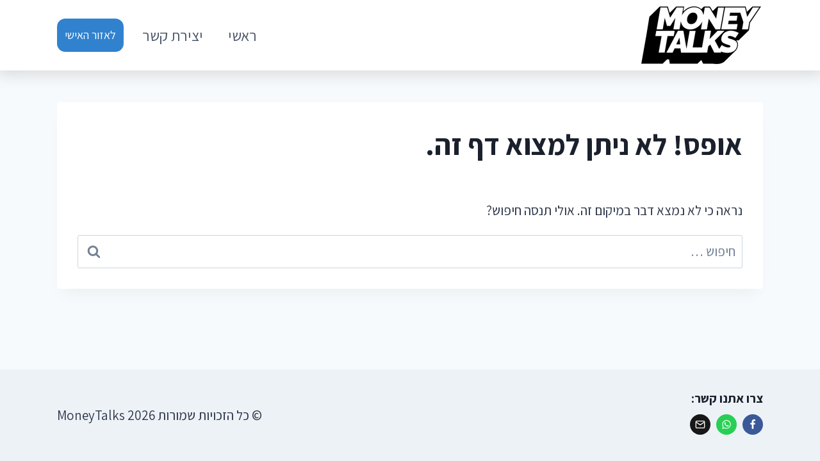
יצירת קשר (172, 35)
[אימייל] (700, 424)
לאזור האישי (90, 35)
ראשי (242, 35)
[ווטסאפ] (726, 424)
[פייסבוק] (752, 424)
